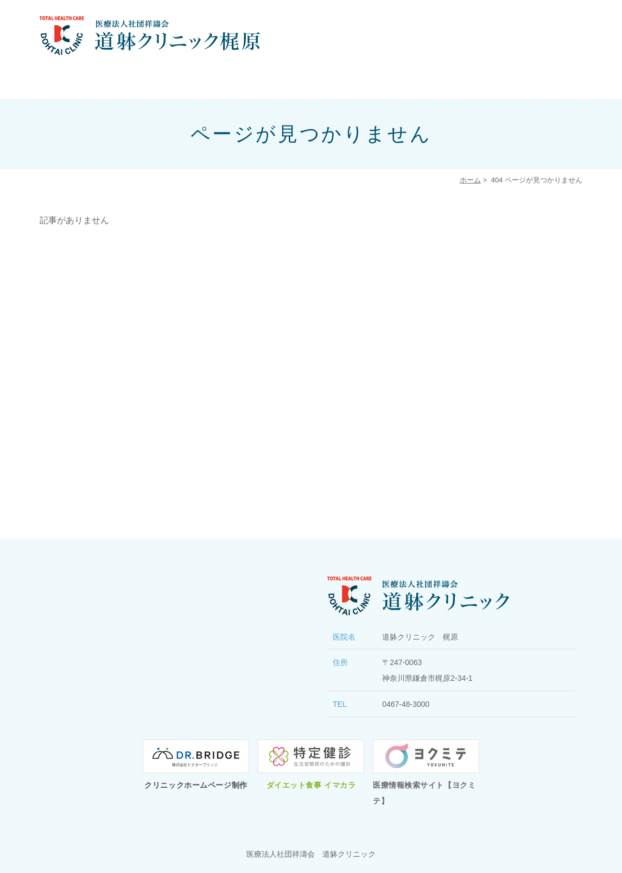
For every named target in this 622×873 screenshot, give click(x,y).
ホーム (470, 180)
